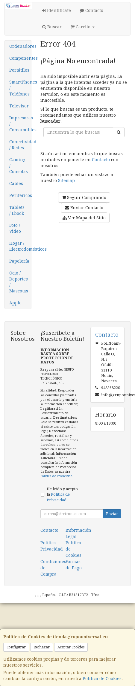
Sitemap (66, 180)
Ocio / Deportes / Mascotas (18, 282)
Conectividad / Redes (20, 144)
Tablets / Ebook (17, 210)
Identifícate (56, 10)
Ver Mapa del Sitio (84, 217)
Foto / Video (15, 228)
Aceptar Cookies (70, 647)
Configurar (16, 647)
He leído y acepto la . (62, 494)
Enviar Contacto (84, 207)
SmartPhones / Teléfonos (20, 88)
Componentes (20, 58)
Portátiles (19, 70)
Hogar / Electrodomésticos (20, 246)
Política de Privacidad (56, 476)
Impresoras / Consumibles (20, 123)
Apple (15, 302)
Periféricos (20, 195)
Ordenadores (20, 46)
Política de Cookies (102, 678)
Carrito (83, 26)
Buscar (52, 26)
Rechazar (42, 647)
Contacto (91, 10)
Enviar (112, 514)
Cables (16, 183)
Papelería (19, 261)
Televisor (19, 106)
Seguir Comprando (84, 197)
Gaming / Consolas (18, 165)
